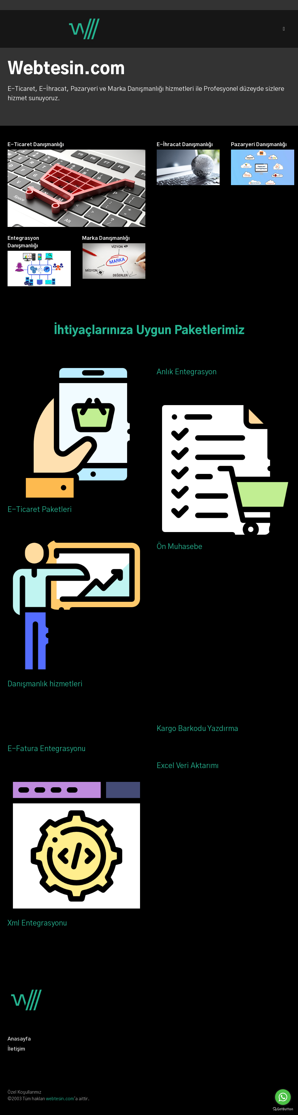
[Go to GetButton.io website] (283, 1109)
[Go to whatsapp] (283, 1097)
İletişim (16, 1049)
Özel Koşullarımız (24, 1092)
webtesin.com (60, 1099)
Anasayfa (19, 1038)
